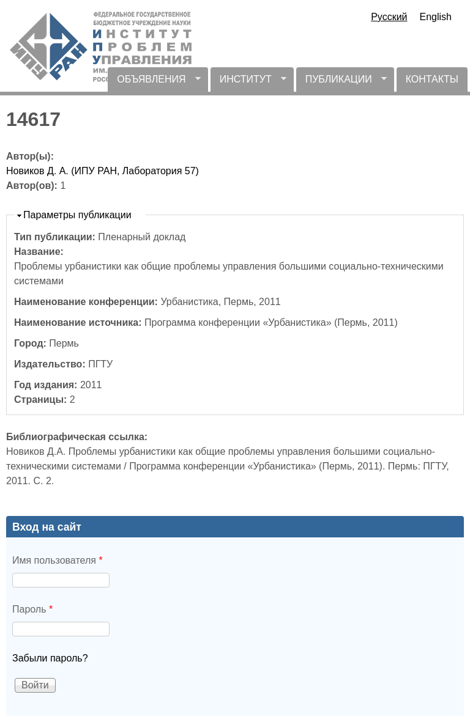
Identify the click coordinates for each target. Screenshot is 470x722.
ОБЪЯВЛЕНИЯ (154, 83)
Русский (389, 17)
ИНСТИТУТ (248, 83)
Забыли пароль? (50, 658)
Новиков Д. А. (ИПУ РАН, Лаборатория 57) (102, 171)
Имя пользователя (57, 560)
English (436, 17)
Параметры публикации (77, 215)
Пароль (32, 609)
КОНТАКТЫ (432, 79)
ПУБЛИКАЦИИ (341, 83)
